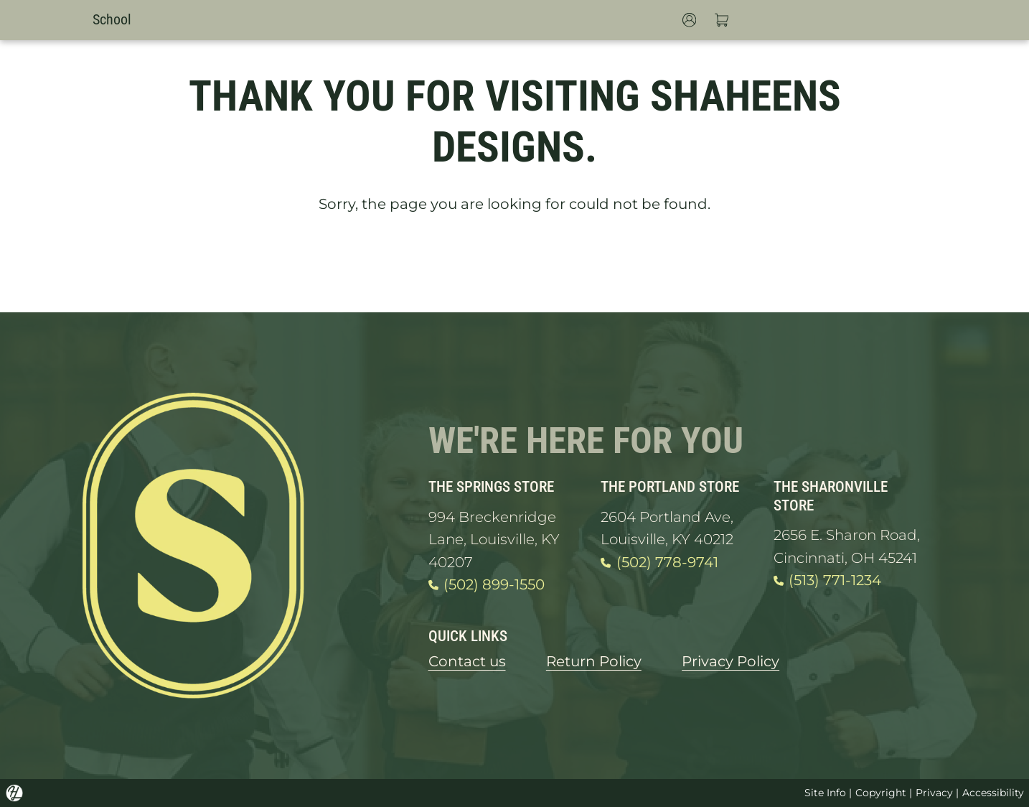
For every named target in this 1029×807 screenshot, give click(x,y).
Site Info (825, 792)
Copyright (880, 792)
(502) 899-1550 (486, 585)
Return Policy (594, 661)
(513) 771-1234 (827, 580)
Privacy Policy (730, 661)
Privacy (934, 792)
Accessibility (993, 792)
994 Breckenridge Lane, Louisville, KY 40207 (494, 539)
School (112, 19)
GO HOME (514, 263)
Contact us (467, 661)
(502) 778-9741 (659, 562)
